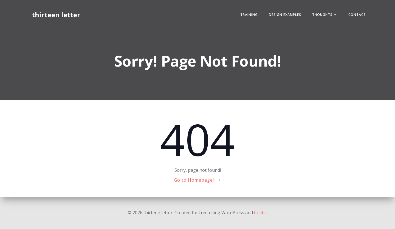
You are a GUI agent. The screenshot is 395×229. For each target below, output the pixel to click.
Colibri (260, 213)
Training (249, 14)
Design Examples (285, 14)
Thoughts (324, 14)
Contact (357, 14)
